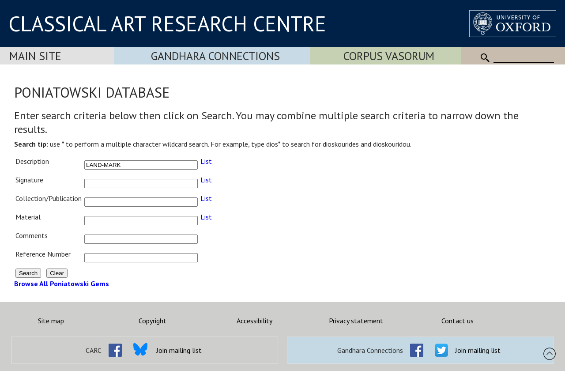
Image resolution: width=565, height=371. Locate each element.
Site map (51, 320)
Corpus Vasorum (388, 56)
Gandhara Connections (215, 56)
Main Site (35, 56)
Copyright (152, 320)
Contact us (457, 320)
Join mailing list (179, 350)
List (206, 161)
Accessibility (254, 320)
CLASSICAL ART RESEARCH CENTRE (167, 23)
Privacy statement (356, 320)
